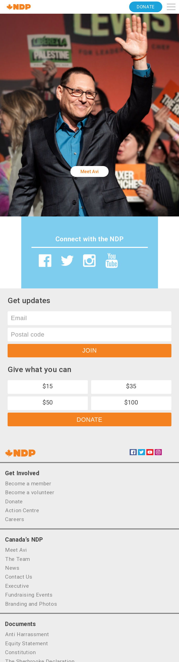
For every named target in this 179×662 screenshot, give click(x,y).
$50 (48, 402)
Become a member (28, 484)
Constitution (20, 652)
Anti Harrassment (27, 634)
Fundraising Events (29, 595)
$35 (131, 386)
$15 (48, 386)
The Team (17, 559)
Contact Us (18, 577)
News (12, 568)
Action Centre (22, 510)
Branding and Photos (31, 604)
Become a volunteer (29, 492)
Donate (146, 6)
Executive (17, 586)
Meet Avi (89, 171)
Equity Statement (26, 643)
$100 (131, 402)
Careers (14, 519)
